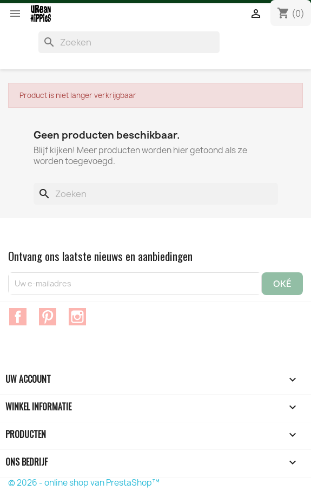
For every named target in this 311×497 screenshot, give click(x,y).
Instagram (77, 316)
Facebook (18, 316)
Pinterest (47, 316)
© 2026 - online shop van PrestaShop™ (84, 482)
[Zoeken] (129, 42)
